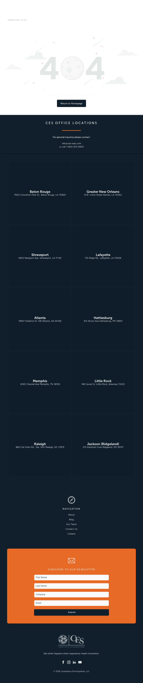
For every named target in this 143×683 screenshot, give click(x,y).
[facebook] (63, 662)
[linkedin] (74, 662)
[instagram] (68, 662)
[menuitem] (71, 516)
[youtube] (80, 662)
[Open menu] (136, 14)
